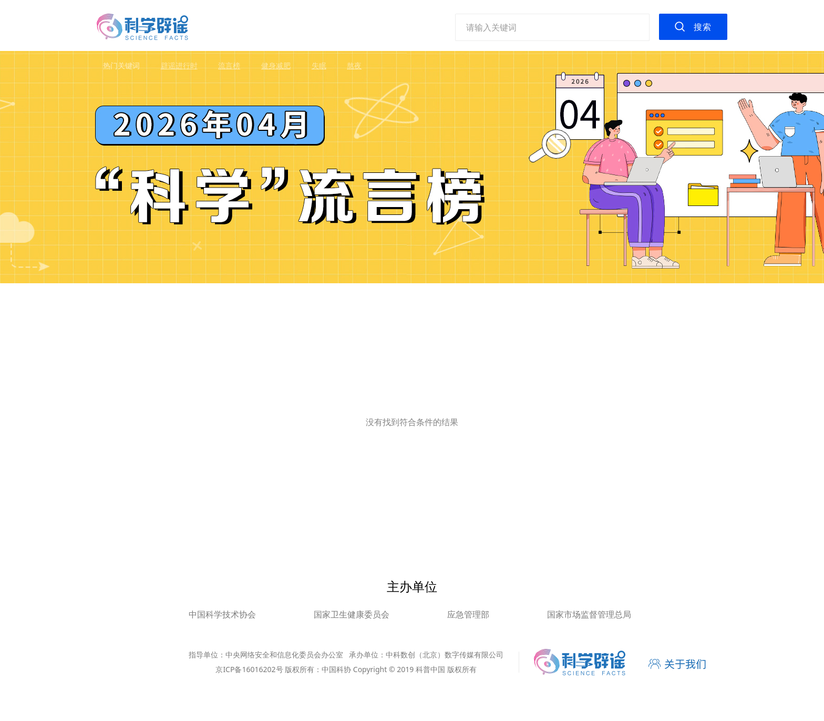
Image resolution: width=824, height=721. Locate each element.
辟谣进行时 (179, 65)
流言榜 (229, 65)
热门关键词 (121, 65)
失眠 (319, 65)
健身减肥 (276, 65)
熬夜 (354, 65)
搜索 (703, 27)
